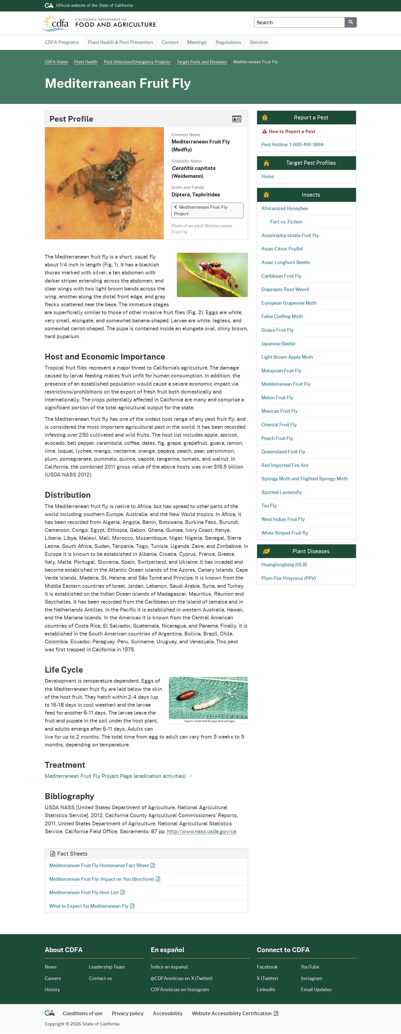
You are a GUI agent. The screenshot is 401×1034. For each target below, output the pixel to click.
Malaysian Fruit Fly (281, 370)
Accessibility (168, 1013)
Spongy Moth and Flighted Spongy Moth (304, 478)
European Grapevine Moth (289, 303)
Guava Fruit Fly (277, 330)
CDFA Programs (62, 42)
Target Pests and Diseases (202, 62)
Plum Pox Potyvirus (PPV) (288, 578)
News (63, 967)
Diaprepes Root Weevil (285, 289)
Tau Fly (269, 505)
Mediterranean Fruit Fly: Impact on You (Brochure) (105, 879)
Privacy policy (128, 1013)
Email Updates (316, 989)
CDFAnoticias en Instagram (180, 989)
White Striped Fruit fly (284, 533)
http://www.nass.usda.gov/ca (201, 831)
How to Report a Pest (288, 131)
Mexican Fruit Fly (279, 411)
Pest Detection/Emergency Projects (137, 62)
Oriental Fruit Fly (279, 424)
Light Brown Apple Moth (287, 357)
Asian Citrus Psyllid (282, 248)
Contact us (100, 978)
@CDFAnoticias (181, 978)
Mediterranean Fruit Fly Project (201, 211)
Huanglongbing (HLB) (284, 564)
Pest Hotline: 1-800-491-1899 (292, 144)
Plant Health (85, 62)
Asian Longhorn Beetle (285, 262)
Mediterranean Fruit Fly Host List (87, 892)
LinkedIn (266, 989)
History (63, 989)
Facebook (267, 967)
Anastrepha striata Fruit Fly (290, 235)
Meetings (197, 42)
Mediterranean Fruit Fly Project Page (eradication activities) (119, 776)
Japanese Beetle (278, 343)
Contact (172, 42)
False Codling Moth (282, 316)
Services (259, 42)
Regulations (228, 42)
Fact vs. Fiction (286, 221)
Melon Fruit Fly (277, 397)
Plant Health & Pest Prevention (120, 42)
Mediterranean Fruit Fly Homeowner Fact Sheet (102, 865)
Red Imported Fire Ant (284, 465)
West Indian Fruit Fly (283, 519)
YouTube (310, 967)
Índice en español (169, 967)
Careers (63, 978)
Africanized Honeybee (284, 208)
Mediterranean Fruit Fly (285, 384)
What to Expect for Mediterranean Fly (92, 906)
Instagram (311, 978)
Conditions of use (82, 1013)
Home (267, 176)
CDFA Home (56, 62)
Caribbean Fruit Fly (281, 276)
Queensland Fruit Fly (283, 451)
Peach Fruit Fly (277, 438)
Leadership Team (107, 967)
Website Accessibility (235, 1013)
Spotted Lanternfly (281, 492)
